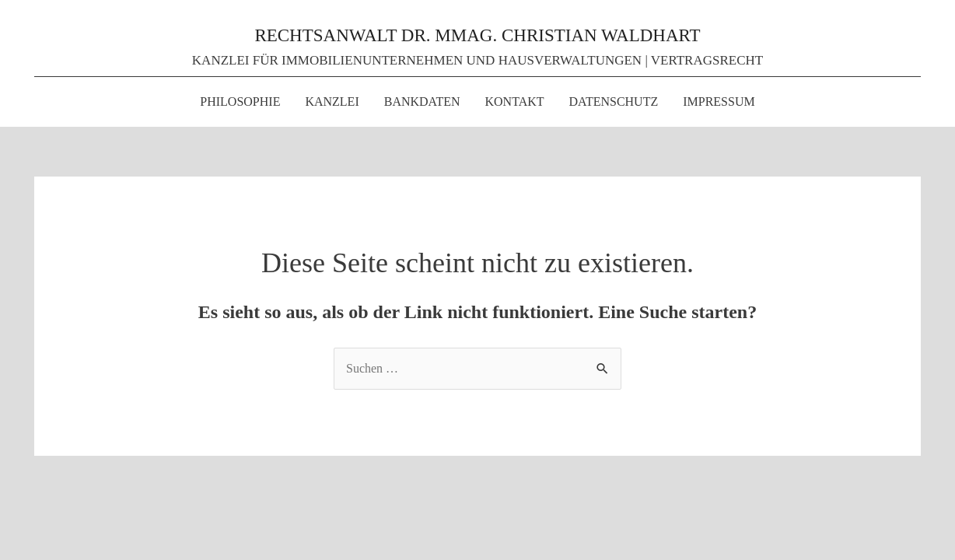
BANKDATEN (422, 101)
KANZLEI (332, 101)
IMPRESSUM (718, 101)
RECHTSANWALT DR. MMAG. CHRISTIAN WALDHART (477, 35)
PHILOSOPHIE (240, 101)
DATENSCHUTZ (614, 101)
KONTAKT (514, 101)
